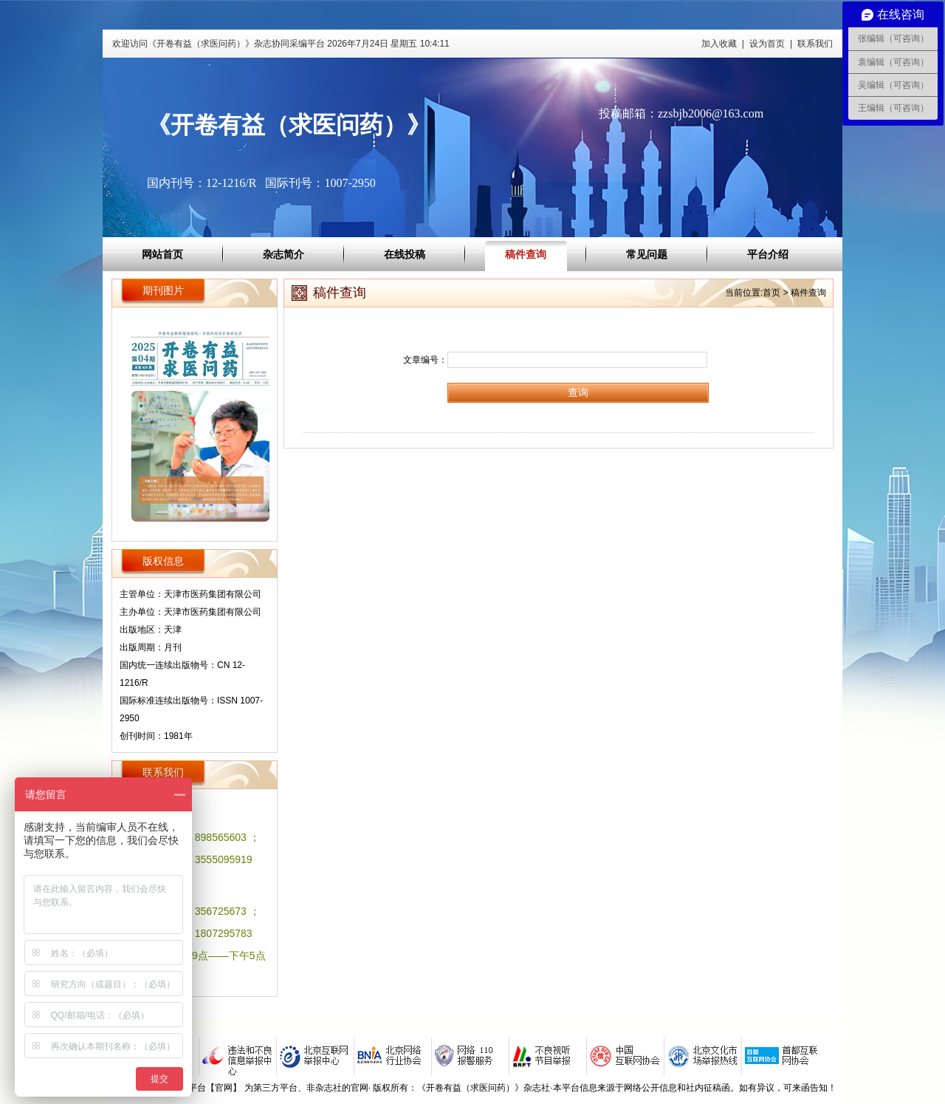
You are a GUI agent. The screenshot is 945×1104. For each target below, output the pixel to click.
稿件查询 (525, 254)
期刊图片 (163, 290)
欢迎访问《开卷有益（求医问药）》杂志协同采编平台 (281, 43)
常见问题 (646, 254)
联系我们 (815, 43)
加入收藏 (719, 43)
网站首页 (162, 254)
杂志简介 (283, 254)
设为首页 (767, 43)
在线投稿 (404, 254)
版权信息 (163, 561)
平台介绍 (767, 254)
